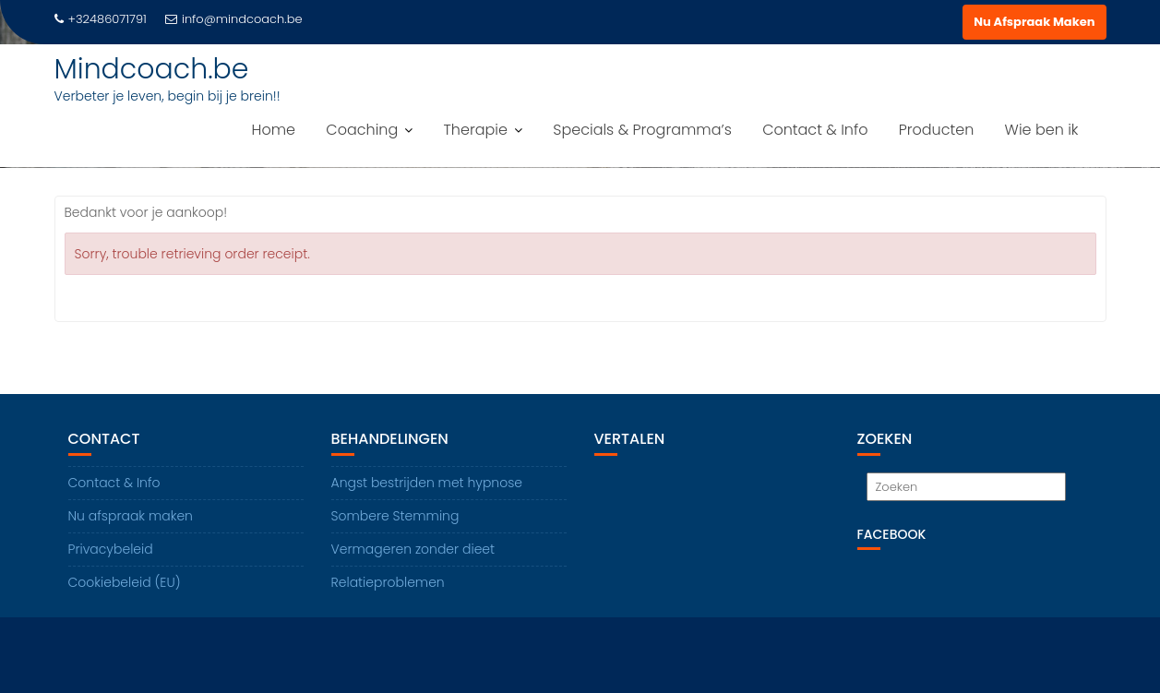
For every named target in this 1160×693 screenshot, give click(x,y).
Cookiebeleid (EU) (124, 582)
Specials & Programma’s (642, 129)
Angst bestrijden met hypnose (427, 482)
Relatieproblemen (388, 582)
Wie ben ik (1042, 129)
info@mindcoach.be (234, 19)
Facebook (892, 534)
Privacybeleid (110, 549)
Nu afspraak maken (130, 516)
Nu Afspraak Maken (1034, 21)
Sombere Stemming (395, 516)
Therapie (476, 129)
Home (273, 129)
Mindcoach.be (151, 69)
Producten (937, 129)
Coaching (362, 129)
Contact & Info (814, 129)
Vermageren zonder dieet (413, 549)
